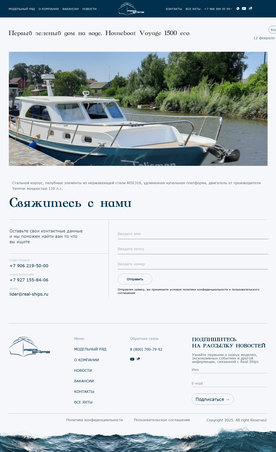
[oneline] (193, 264)
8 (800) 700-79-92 (146, 349)
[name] (193, 233)
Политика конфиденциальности (94, 420)
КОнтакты (174, 9)
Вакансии (71, 9)
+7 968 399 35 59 (217, 9)
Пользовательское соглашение (162, 420)
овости (83, 370)
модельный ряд (22, 9)
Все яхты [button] (193, 9)
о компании (49, 9)
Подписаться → (213, 399)
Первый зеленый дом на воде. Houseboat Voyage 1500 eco (99, 33)
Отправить (135, 279)
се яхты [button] (83, 402)
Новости (89, 9)
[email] (193, 248)
